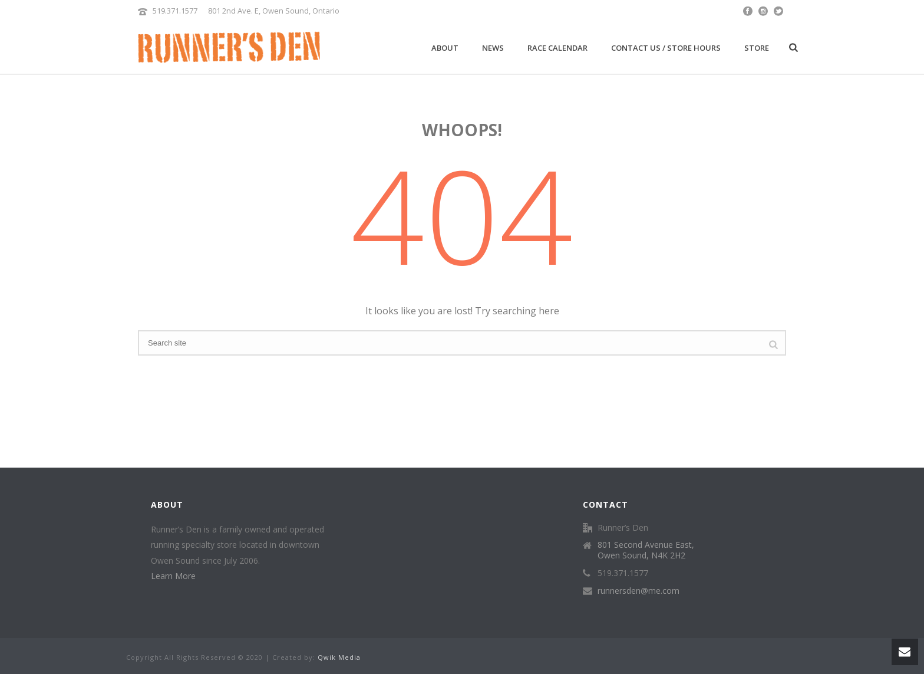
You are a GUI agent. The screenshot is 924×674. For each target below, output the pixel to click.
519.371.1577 (175, 10)
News (493, 47)
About (444, 47)
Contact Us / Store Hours (666, 47)
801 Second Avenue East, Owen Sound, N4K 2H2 (646, 550)
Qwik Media (339, 657)
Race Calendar (557, 47)
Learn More (173, 575)
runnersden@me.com (638, 591)
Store (756, 47)
